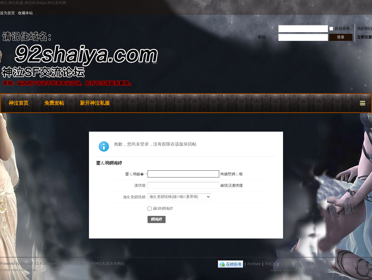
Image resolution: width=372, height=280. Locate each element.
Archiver (254, 264)
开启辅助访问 (370, 13)
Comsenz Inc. (28, 270)
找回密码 (364, 28)
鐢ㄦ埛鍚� (134, 174)
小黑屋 (285, 264)
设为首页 (7, 13)
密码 (261, 37)
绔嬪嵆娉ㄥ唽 (231, 174)
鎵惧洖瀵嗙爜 (231, 185)
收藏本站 (25, 13)
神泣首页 (19, 103)
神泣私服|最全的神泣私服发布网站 (323, 264)
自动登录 (339, 28)
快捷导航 (363, 102)
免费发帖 (54, 103)
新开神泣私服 (95, 103)
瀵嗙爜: (140, 185)
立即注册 (364, 37)
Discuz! (27, 263)
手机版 (270, 264)
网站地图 (364, 264)
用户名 (263, 28)
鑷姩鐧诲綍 (160, 208)
